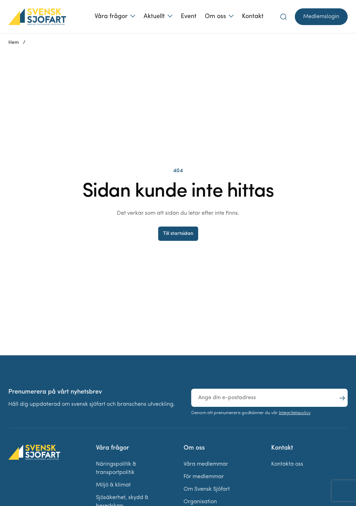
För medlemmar (204, 477)
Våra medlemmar (206, 464)
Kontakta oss (287, 464)
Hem (13, 42)
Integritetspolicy (294, 413)
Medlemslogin (321, 16)
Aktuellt (154, 16)
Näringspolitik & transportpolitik (116, 468)
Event (188, 16)
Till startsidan (178, 233)
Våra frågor (111, 16)
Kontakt (253, 16)
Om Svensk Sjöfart (207, 489)
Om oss (215, 16)
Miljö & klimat (113, 485)
